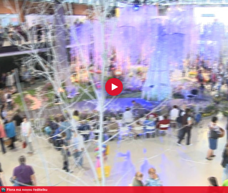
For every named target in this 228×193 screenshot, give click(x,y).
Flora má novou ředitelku (27, 190)
